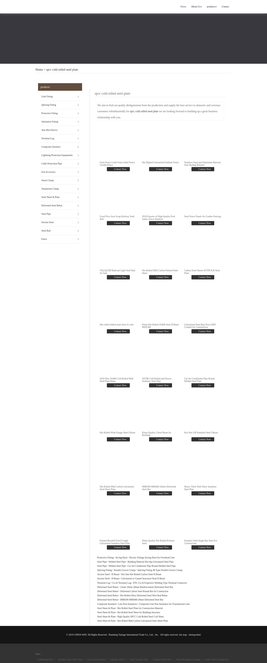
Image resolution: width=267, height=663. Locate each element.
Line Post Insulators (127, 604)
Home (183, 6)
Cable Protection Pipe (51, 163)
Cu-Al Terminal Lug (121, 582)
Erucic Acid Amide (96, 659)
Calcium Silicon (117, 659)
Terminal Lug (47, 138)
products (212, 6)
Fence (44, 239)
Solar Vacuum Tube (139, 659)
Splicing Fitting (48, 105)
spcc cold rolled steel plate (62, 69)
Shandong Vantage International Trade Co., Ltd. (130, 634)
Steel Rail (46, 230)
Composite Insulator (50, 147)
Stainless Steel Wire (162, 659)
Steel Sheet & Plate (50, 197)
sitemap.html (195, 634)
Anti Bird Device (49, 130)
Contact (225, 6)
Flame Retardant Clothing (188, 659)
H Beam (115, 574)
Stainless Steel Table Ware (70, 659)
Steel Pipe (46, 214)
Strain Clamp (47, 180)
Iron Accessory (48, 172)
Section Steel (47, 222)
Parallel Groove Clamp (124, 570)
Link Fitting (47, 96)
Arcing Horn (121, 557)
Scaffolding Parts (45, 659)
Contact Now (119, 169)
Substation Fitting (49, 121)
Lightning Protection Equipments (57, 155)
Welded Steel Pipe (117, 561)
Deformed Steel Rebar (51, 205)
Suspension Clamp (50, 189)
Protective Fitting (49, 113)
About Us (196, 6)
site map (183, 634)
